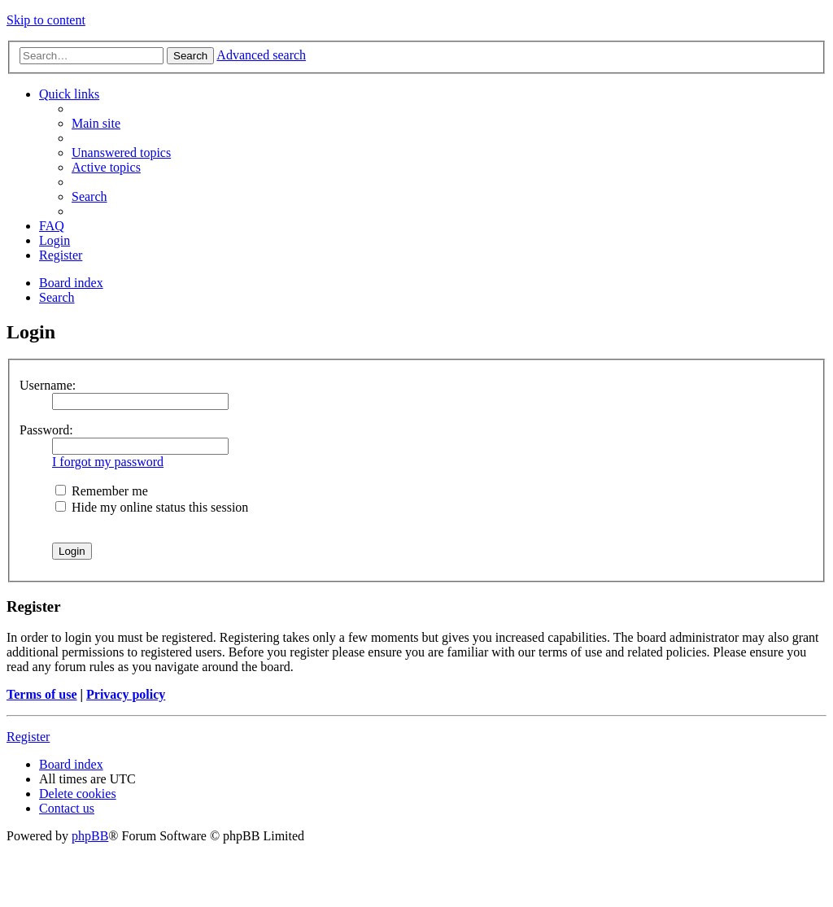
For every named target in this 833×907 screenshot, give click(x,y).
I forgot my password (108, 462)
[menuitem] (96, 123)
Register (28, 736)
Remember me (101, 491)
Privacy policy (125, 694)
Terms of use (42, 694)
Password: (46, 430)
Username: (48, 385)
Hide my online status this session (151, 507)
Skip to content (46, 20)
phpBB (90, 836)
